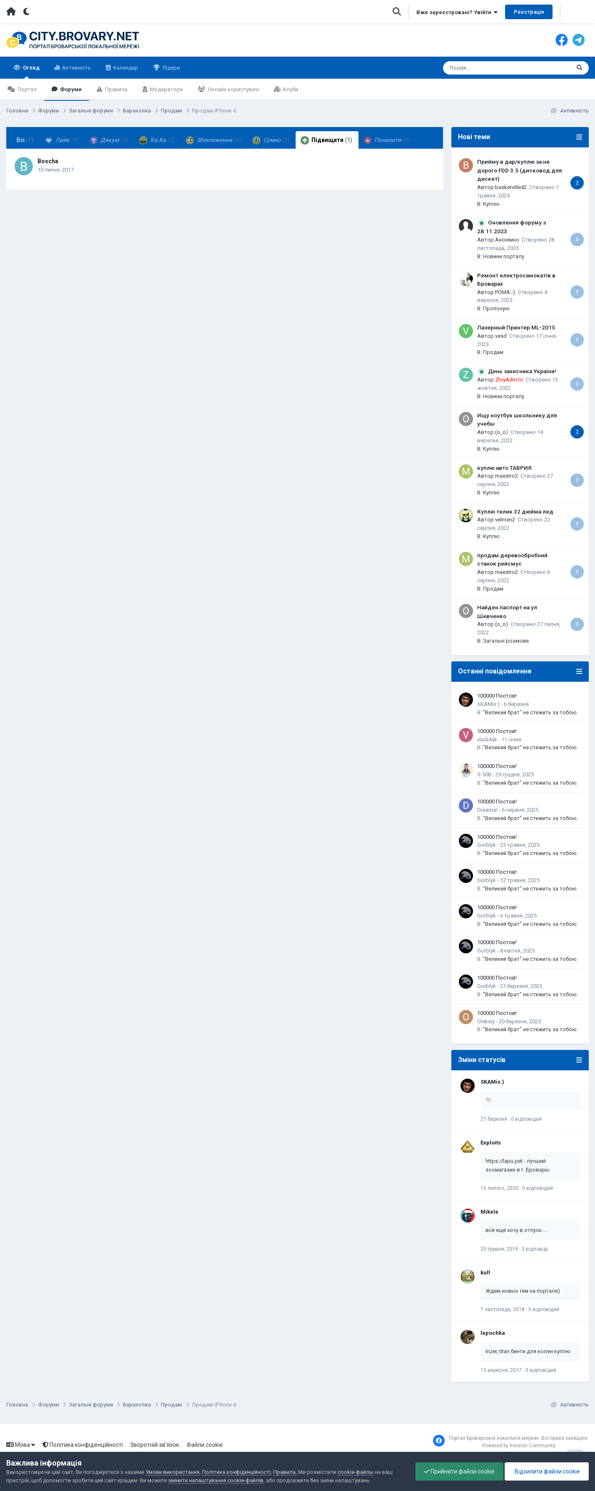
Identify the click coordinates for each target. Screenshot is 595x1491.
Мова (20, 1444)
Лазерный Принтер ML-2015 (516, 327)
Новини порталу (503, 256)
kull (485, 1272)
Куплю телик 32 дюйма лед (515, 511)
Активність (76, 68)
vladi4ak (487, 739)
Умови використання (172, 1472)
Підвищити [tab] (326, 140)
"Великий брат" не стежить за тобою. (530, 712)
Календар (125, 68)
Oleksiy (486, 1021)
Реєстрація (529, 12)
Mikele (489, 1212)
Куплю (491, 204)
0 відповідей (526, 1119)
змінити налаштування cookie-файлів (216, 1480)
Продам (493, 352)
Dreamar (487, 810)
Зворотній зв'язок (154, 1444)
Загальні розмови (506, 641)
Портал (26, 89)
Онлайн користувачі (233, 89)
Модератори (166, 89)
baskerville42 (511, 187)
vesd (501, 336)
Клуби (290, 89)
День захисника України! (522, 371)
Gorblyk (486, 845)
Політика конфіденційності (82, 1444)
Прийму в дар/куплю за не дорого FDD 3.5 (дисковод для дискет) (519, 170)
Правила (115, 89)
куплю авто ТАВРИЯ (504, 467)
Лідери (170, 68)
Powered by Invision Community (518, 1446)
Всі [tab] (25, 140)
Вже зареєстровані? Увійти (457, 12)
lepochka (492, 1333)
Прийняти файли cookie (459, 1471)
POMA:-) (505, 292)
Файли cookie (205, 1444)
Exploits (490, 1142)
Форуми (70, 89)
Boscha (47, 161)
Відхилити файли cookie (546, 1471)
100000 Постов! (497, 696)
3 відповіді (535, 1249)
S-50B (484, 774)
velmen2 (505, 519)
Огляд (31, 72)
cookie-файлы (355, 1472)
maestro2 (506, 476)
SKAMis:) (488, 704)
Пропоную (496, 308)
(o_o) (501, 432)
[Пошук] (492, 68)
